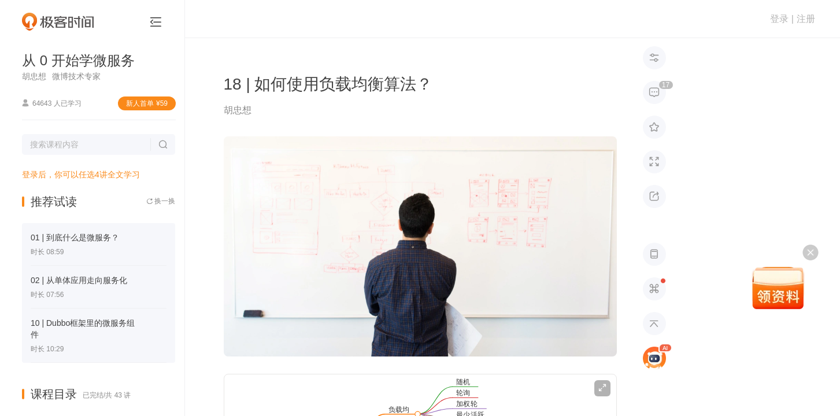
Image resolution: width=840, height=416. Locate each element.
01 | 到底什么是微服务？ (75, 237)
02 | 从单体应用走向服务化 (79, 280)
